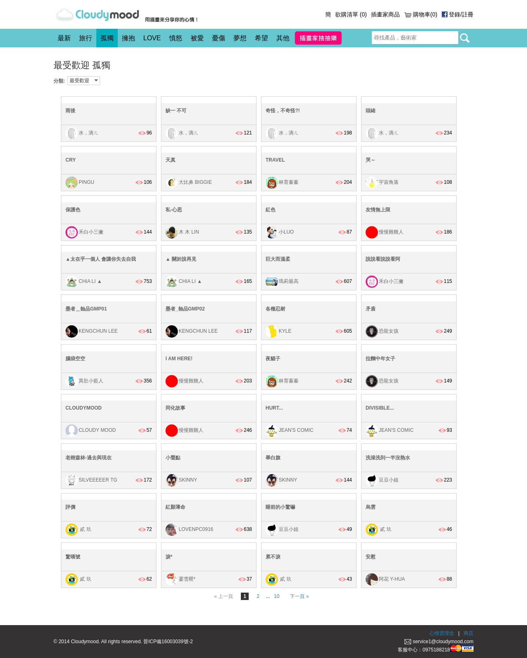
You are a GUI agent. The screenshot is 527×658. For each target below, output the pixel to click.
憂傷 (218, 38)
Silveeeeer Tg (98, 480)
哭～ (370, 160)
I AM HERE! (179, 358)
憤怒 (175, 38)
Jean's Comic (296, 430)
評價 (70, 507)
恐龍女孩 (389, 331)
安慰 (370, 557)
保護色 (72, 210)
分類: (59, 81)
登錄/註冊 (461, 14)
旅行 (85, 38)
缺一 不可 (176, 111)
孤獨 (107, 38)
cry (70, 160)
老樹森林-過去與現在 (88, 458)
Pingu (86, 182)
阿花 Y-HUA (392, 579)
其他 (282, 38)
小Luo (286, 232)
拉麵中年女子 (380, 358)
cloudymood (83, 408)
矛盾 (370, 309)
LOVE (152, 38)
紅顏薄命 (175, 507)
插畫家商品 (385, 14)
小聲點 (173, 458)
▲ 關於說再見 (181, 259)
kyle (285, 331)
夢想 (240, 38)
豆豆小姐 (389, 480)
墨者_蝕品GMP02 (185, 309)
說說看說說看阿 (383, 259)
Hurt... (274, 408)
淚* (169, 557)
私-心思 (174, 210)
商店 (468, 633)
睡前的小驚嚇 (280, 507)
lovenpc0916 (196, 530)
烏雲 (370, 507)
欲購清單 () (351, 14)
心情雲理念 (441, 633)
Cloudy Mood (97, 430)
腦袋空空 (75, 358)
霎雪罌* (187, 579)
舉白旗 (273, 458)
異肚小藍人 (91, 381)
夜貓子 (273, 358)
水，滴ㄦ (88, 133)
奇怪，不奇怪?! (283, 111)
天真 (170, 160)
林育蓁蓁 (288, 182)
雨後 (70, 111)
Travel (275, 160)
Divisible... (380, 408)
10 (276, 596)
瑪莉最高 (288, 282)
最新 (64, 38)
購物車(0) (425, 14)
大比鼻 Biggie (195, 182)
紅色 (270, 210)
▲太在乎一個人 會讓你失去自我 (100, 259)
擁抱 (128, 38)
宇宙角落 (389, 182)
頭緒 (370, 111)
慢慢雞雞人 (391, 232)
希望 (261, 38)
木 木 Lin (189, 232)
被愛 (197, 38)
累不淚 (273, 557)
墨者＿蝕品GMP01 (86, 309)
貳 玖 (85, 530)
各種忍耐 (275, 309)
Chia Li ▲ (90, 282)
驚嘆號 (72, 557)
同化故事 (175, 408)
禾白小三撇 (91, 232)
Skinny (188, 480)
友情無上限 (378, 210)
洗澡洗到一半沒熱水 (388, 458)
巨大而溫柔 (278, 259)
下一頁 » (299, 596)
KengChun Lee (98, 331)
